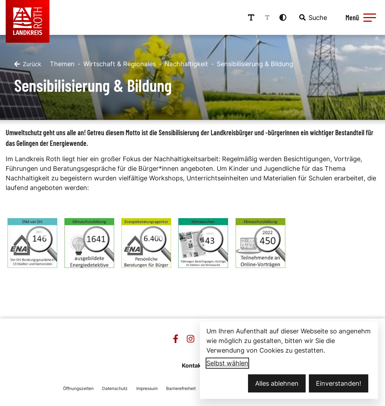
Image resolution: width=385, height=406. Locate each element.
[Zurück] (27, 64)
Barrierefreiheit (181, 388)
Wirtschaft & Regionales (119, 64)
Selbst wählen (227, 363)
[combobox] (312, 17)
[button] (369, 17)
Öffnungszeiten (78, 388)
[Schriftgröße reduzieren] (267, 17)
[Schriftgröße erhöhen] (251, 17)
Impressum (147, 388)
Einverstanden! (338, 383)
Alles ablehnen (277, 383)
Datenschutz (115, 388)
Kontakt (192, 365)
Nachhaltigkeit (186, 64)
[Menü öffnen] (360, 17)
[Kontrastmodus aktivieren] (283, 17)
